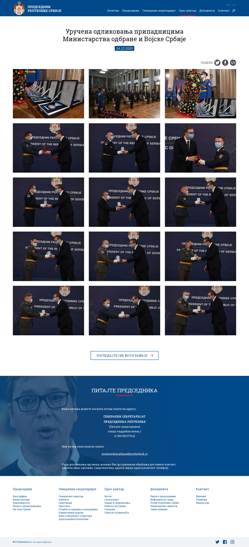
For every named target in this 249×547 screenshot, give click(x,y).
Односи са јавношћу (116, 512)
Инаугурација (21, 499)
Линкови (201, 499)
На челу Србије (22, 509)
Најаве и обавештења (117, 502)
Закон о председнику (163, 496)
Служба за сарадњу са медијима (78, 509)
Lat (234, 5)
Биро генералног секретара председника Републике (75, 517)
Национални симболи (163, 506)
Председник (130, 10)
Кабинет (64, 499)
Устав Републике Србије (164, 502)
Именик (201, 496)
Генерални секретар (71, 496)
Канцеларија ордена (71, 512)
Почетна (113, 10)
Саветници (65, 502)
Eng (228, 5)
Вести (108, 496)
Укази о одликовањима (27, 506)
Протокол (64, 506)
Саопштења (111, 499)
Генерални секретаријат (159, 10)
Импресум (202, 502)
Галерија (109, 509)
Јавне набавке (159, 509)
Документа (207, 10)
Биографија (20, 496)
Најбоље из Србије (115, 506)
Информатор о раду (162, 499)
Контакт (224, 10)
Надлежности (21, 502)
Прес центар (187, 10)
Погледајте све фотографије (122, 355)
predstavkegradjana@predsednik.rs (125, 454)
